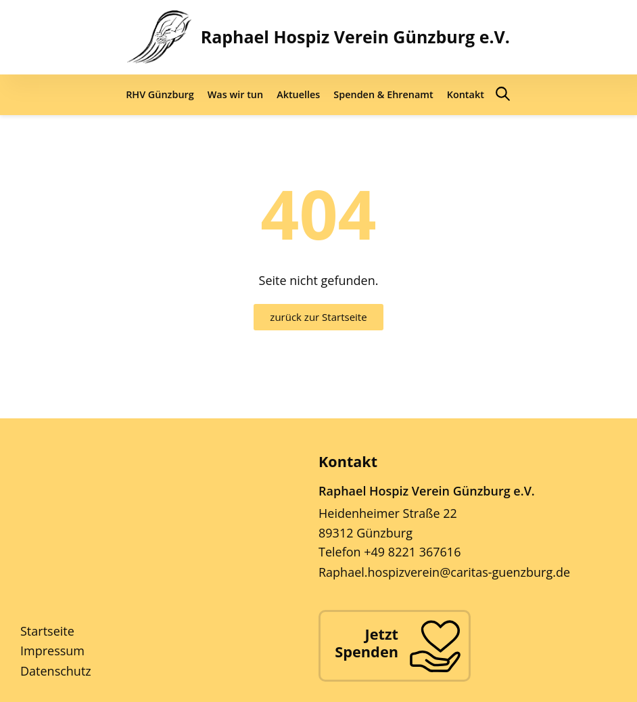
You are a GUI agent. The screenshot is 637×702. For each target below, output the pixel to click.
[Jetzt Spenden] (435, 646)
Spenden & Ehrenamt (383, 94)
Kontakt (465, 94)
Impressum (52, 650)
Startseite (47, 631)
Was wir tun (235, 94)
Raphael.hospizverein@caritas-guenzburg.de (444, 572)
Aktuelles (298, 94)
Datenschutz (55, 671)
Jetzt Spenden (366, 642)
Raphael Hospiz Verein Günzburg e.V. (355, 36)
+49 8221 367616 (412, 552)
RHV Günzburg (160, 94)
